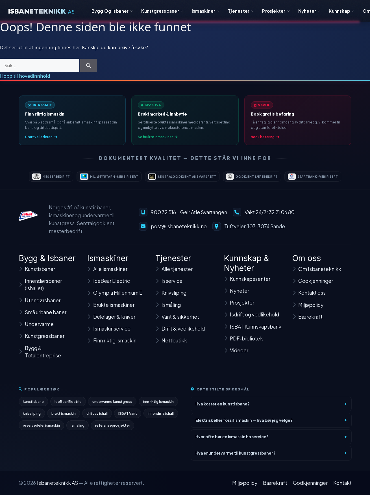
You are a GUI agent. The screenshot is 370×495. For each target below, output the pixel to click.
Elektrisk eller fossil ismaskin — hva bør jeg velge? (244, 422)
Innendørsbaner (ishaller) (40, 290)
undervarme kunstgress (113, 404)
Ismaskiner (206, 11)
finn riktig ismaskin (158, 404)
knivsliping (32, 416)
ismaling (78, 428)
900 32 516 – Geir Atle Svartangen (189, 216)
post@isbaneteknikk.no (179, 230)
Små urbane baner (42, 317)
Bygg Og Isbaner (112, 11)
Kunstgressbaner (162, 11)
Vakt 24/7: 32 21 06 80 (270, 216)
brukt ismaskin (64, 416)
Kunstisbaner (37, 274)
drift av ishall (97, 416)
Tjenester (241, 11)
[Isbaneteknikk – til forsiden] (28, 220)
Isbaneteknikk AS (57, 483)
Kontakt (342, 483)
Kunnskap (341, 11)
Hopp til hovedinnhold (25, 76)
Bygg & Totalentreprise (40, 357)
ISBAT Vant (128, 416)
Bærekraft (275, 483)
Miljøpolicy (244, 483)
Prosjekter (276, 11)
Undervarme (36, 329)
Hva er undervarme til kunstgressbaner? (235, 455)
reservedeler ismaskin (41, 428)
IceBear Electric (68, 404)
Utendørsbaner (39, 306)
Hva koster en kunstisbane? (222, 406)
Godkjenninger (310, 483)
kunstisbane (33, 404)
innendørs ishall (162, 416)
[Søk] (88, 65)
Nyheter (309, 11)
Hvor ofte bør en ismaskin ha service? (232, 439)
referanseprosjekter (112, 428)
